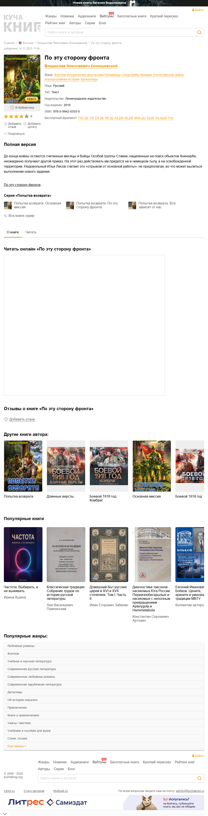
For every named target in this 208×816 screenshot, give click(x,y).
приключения (17, 707)
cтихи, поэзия (17, 738)
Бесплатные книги (132, 16)
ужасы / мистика (19, 723)
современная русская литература (32, 669)
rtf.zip (109, 118)
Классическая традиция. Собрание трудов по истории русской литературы (66, 592)
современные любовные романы (31, 676)
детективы (15, 692)
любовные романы (21, 646)
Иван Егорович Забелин (109, 605)
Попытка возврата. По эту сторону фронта (97, 205)
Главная (9, 43)
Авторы (75, 23)
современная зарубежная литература (35, 684)
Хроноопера (89, 79)
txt (91, 118)
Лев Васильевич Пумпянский (60, 607)
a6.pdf (128, 118)
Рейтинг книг (55, 23)
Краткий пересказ (164, 16)
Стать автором (34, 791)
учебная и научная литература (29, 661)
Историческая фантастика (85, 74)
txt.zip (99, 118)
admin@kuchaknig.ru (190, 791)
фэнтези (13, 653)
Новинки (67, 16)
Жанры (51, 16)
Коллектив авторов (190, 605)
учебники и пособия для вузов (29, 730)
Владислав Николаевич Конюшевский (62, 43)
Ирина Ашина (15, 597)
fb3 (170, 118)
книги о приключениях (23, 715)
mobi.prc (140, 118)
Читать (31, 232)
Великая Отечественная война (162, 74)
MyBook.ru (60, 791)
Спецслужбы (130, 74)
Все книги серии (21, 216)
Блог (102, 23)
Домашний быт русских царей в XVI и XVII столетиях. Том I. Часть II (108, 592)
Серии (90, 23)
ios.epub (161, 118)
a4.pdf (119, 118)
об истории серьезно (23, 700)
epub (150, 118)
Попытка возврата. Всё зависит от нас (157, 205)
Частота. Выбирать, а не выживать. (21, 589)
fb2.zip (83, 118)
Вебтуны (106, 16)
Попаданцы (112, 74)
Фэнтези (60, 74)
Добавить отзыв (14, 125)
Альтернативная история (62, 79)
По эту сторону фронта (22, 185)
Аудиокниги (87, 16)
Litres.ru (9, 791)
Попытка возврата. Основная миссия (37, 205)
